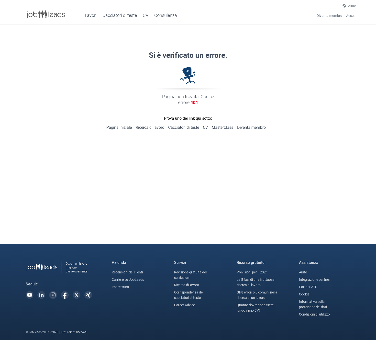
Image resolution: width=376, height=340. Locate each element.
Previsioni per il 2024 (252, 272)
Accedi (351, 16)
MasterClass (222, 127)
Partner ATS (308, 287)
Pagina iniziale (119, 127)
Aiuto (352, 6)
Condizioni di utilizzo (314, 314)
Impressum (120, 287)
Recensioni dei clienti (127, 272)
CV (205, 127)
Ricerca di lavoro (150, 127)
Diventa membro (329, 16)
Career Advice (184, 305)
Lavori (91, 15)
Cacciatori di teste (119, 15)
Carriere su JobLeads (128, 279)
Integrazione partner (314, 279)
